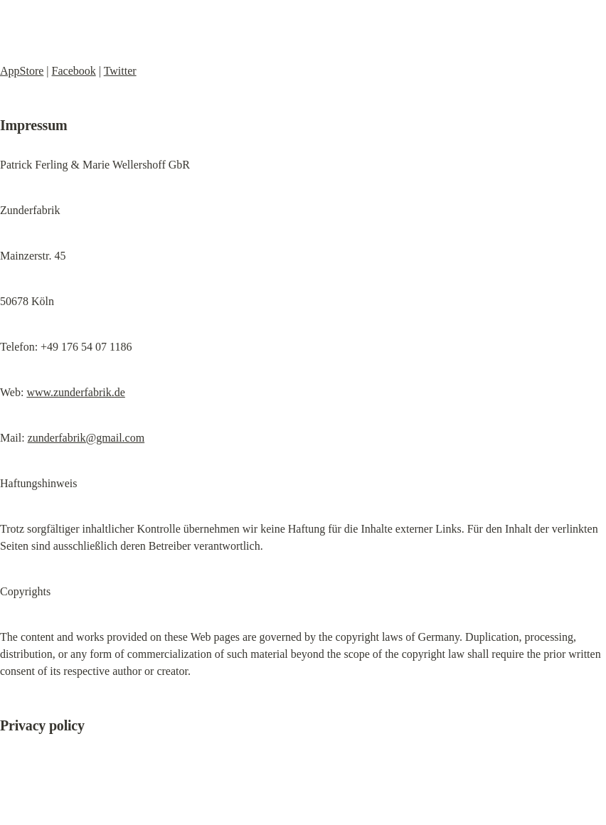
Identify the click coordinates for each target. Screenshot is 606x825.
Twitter (120, 71)
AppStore (21, 71)
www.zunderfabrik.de (75, 392)
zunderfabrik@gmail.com (86, 438)
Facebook (74, 71)
